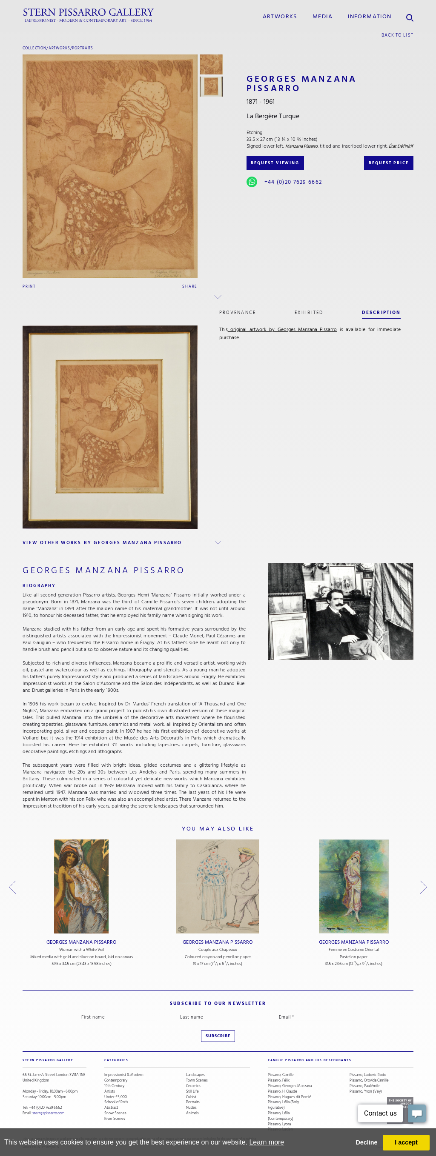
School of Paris (116, 1102)
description (381, 312)
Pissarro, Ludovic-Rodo (368, 1075)
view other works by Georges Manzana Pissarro (102, 542)
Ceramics (193, 1086)
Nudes (191, 1107)
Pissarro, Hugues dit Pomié (289, 1097)
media (323, 16)
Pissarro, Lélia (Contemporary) (280, 1116)
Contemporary (115, 1080)
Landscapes (195, 1075)
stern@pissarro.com (48, 1113)
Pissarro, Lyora (279, 1124)
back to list (397, 35)
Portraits (82, 48)
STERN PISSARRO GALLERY (48, 1060)
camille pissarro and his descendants (309, 1060)
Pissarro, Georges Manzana (290, 1086)
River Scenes (114, 1119)
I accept (406, 1142)
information (369, 16)
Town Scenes (197, 1080)
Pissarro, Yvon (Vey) (366, 1091)
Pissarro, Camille (281, 1075)
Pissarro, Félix (279, 1080)
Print (29, 286)
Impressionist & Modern (123, 1075)
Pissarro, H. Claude (282, 1091)
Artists (109, 1091)
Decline (366, 1142)
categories (116, 1060)
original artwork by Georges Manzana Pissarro (282, 329)
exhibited (309, 312)
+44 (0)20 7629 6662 (293, 182)
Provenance (237, 312)
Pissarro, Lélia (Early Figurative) (283, 1104)
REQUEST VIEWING (275, 163)
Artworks (280, 16)
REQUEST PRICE (389, 163)
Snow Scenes (115, 1113)
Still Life (192, 1091)
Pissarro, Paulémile (365, 1086)
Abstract (111, 1107)
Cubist (191, 1097)
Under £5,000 (115, 1097)
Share (190, 286)
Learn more (266, 1142)
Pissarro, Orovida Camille (369, 1080)
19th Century (114, 1086)
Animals (192, 1113)
